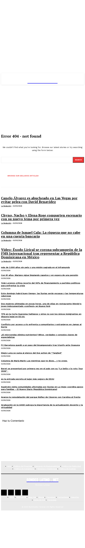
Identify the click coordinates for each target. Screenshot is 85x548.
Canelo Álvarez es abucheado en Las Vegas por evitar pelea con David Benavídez (39, 200)
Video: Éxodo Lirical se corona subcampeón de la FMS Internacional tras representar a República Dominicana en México (41, 253)
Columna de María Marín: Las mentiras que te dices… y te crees (34, 361)
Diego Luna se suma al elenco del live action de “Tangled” (31, 353)
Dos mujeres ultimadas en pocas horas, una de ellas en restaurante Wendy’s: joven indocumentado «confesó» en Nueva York (41, 304)
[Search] (78, 160)
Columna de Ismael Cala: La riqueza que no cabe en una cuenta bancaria (40, 234)
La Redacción (6, 206)
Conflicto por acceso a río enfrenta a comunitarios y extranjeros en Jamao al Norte (41, 325)
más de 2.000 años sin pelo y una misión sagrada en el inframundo (35, 267)
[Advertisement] (42, 104)
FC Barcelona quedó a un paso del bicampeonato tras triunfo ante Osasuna (40, 345)
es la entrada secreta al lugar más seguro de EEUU (27, 379)
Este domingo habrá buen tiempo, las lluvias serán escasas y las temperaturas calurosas (42, 294)
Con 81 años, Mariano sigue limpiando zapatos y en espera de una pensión (39, 275)
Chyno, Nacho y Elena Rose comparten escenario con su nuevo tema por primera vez (41, 217)
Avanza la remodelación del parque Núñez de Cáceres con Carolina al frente (40, 397)
